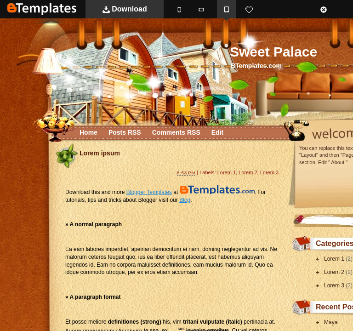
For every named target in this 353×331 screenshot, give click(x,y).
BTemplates (41, 9)
